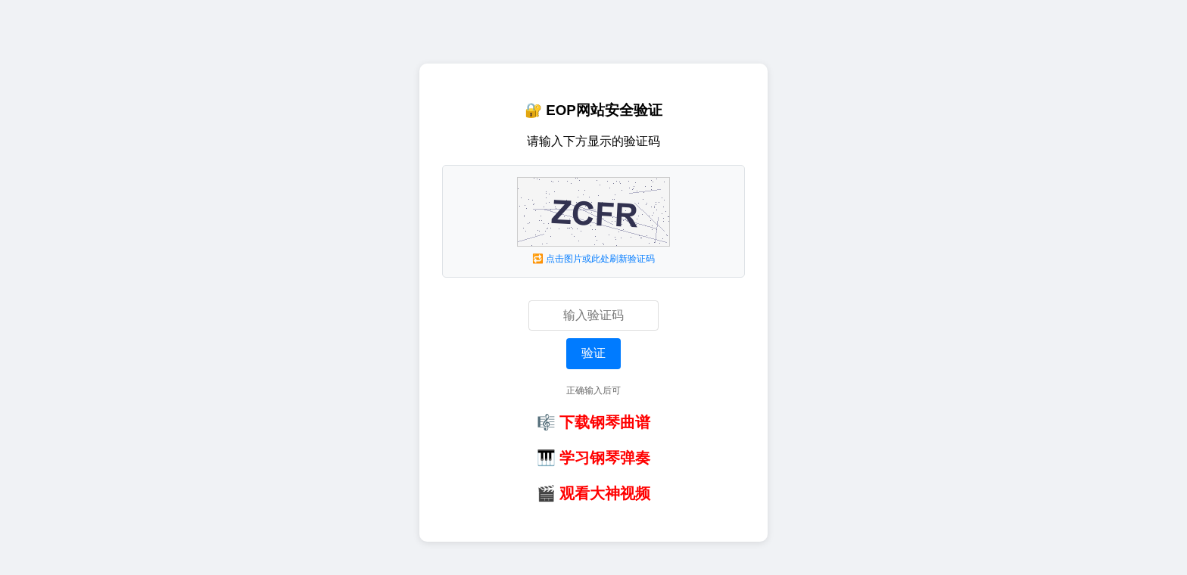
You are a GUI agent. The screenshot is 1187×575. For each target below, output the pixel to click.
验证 (593, 353)
